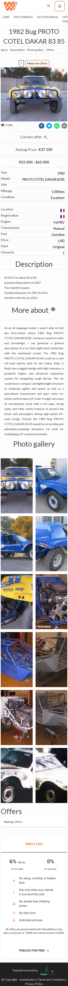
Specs (4, 49)
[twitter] (49, 126)
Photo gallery (35, 49)
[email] (64, 126)
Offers (50, 49)
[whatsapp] (57, 126)
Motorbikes (23, 17)
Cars (5, 17)
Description (17, 49)
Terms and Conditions (51, 979)
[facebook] (41, 126)
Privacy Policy (34, 983)
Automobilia (47, 17)
